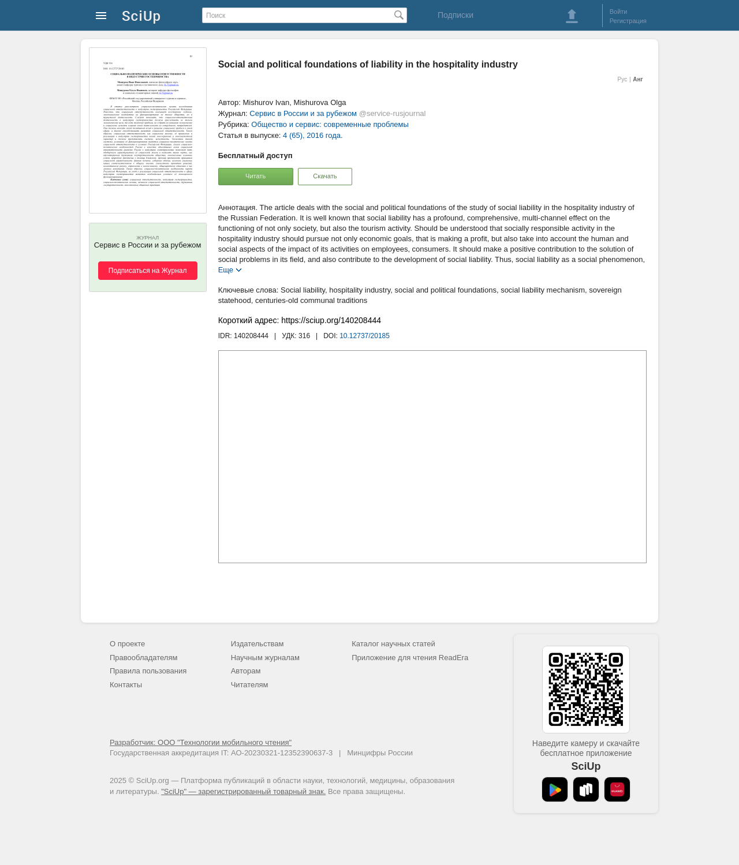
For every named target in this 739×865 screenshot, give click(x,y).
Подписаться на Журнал (148, 271)
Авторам (246, 670)
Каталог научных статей (393, 643)
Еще (225, 269)
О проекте (127, 643)
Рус (623, 79)
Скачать (325, 176)
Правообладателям (143, 657)
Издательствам (257, 643)
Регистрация (628, 20)
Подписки (455, 15)
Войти (619, 11)
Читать (255, 176)
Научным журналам (265, 657)
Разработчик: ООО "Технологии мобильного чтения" (201, 742)
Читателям (249, 684)
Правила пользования (148, 670)
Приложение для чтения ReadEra (410, 657)
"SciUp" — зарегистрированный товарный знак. (243, 791)
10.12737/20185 (364, 336)
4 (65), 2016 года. (313, 135)
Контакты (126, 684)
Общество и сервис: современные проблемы (330, 124)
